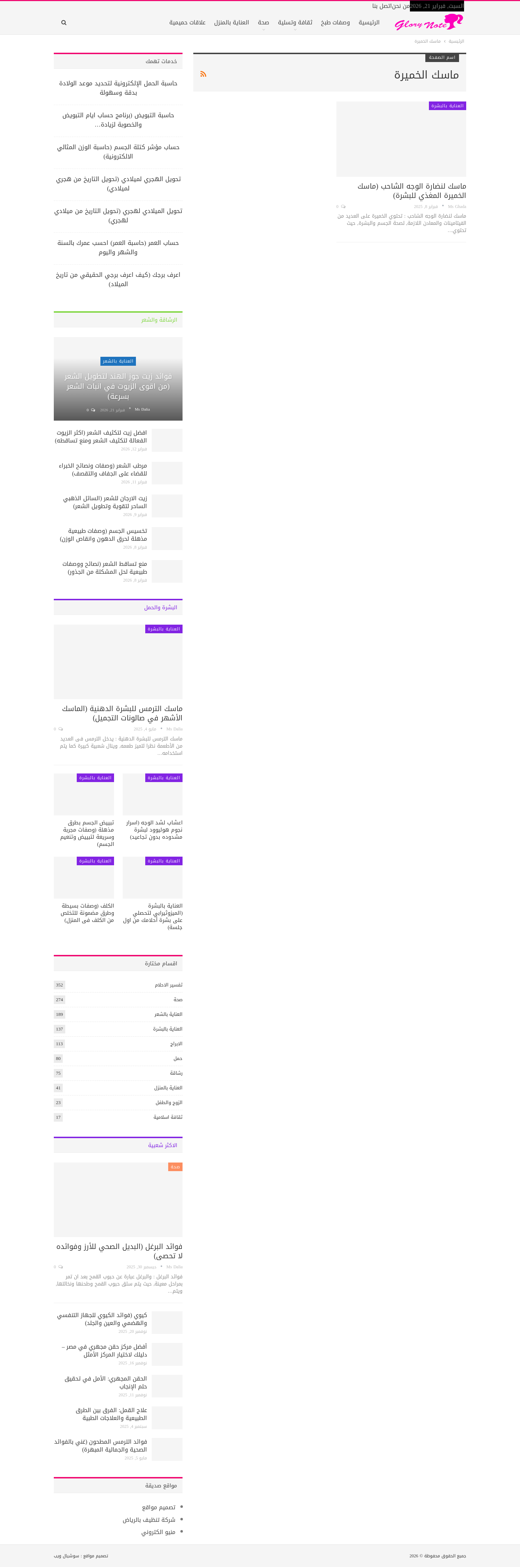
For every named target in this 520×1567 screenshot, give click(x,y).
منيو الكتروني (158, 1532)
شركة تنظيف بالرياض (149, 1519)
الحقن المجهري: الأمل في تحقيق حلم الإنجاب (106, 1382)
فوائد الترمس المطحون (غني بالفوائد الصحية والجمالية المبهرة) (100, 1445)
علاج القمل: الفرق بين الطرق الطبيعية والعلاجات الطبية (111, 1414)
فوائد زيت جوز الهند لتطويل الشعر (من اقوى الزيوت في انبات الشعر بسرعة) (118, 386)
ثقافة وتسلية (295, 22)
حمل (178, 1058)
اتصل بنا (382, 5)
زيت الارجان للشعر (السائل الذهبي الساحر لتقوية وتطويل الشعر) (105, 502)
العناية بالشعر (118, 361)
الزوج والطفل (169, 1102)
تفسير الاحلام (169, 984)
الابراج (176, 1043)
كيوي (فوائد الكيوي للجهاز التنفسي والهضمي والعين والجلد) (102, 1319)
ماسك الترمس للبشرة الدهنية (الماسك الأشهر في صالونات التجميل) (122, 713)
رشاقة (176, 1073)
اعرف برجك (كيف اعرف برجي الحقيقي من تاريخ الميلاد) (118, 279)
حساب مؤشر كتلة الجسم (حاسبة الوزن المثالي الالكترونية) (118, 151)
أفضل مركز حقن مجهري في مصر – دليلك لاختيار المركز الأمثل (104, 1350)
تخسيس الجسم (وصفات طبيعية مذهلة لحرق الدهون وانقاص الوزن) (103, 534)
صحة (263, 22)
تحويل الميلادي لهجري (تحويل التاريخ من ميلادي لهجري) (118, 215)
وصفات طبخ (335, 22)
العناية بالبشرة (447, 106)
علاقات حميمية (187, 22)
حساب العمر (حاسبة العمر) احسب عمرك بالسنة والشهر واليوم (118, 247)
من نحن (401, 5)
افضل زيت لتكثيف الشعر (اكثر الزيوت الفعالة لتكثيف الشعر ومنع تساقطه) (101, 436)
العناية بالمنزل (231, 22)
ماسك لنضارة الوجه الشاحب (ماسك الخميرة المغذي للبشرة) (412, 190)
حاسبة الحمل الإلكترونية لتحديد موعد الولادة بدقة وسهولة (118, 87)
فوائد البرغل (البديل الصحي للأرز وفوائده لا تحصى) (119, 1251)
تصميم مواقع (158, 1507)
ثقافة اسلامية (168, 1117)
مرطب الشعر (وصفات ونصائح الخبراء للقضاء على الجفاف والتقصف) (103, 469)
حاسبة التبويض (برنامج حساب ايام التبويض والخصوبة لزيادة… (118, 119)
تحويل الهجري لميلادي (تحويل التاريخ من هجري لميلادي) (118, 183)
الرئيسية (369, 22)
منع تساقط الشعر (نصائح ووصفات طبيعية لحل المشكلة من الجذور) (104, 567)
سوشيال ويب (66, 1556)
